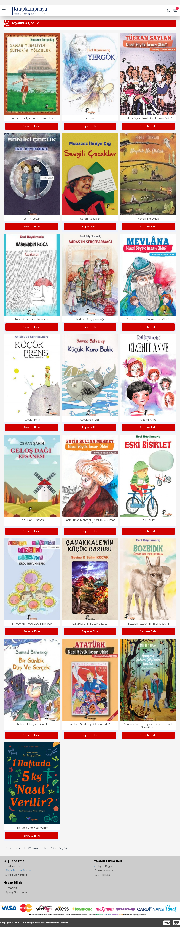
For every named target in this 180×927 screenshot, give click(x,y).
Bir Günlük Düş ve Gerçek (32, 724)
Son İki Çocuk (31, 218)
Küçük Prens (32, 419)
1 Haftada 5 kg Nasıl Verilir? (31, 827)
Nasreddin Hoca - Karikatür (31, 319)
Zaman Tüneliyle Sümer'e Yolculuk (31, 118)
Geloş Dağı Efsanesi (32, 520)
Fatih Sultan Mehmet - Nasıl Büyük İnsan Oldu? (90, 521)
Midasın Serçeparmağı (90, 319)
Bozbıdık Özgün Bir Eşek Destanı (148, 623)
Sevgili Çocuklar (90, 218)
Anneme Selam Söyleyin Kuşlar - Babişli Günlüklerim (148, 726)
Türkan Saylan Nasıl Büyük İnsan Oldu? (148, 118)
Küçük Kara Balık (90, 419)
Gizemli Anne (148, 419)
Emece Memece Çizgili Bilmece (32, 623)
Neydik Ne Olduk (148, 218)
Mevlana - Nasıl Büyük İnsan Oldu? (148, 319)
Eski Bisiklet (148, 520)
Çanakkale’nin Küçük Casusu (90, 623)
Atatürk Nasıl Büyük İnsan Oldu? (90, 724)
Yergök (90, 118)
